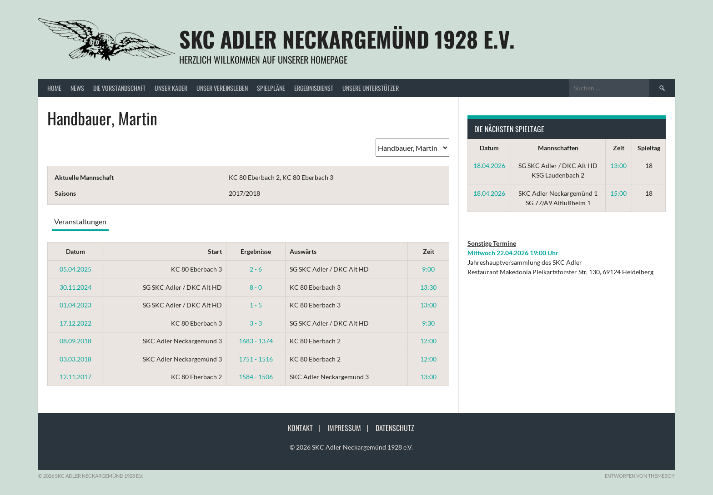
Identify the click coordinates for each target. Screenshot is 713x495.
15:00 (618, 193)
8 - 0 (256, 287)
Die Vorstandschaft (119, 88)
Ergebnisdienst (313, 88)
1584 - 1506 (256, 377)
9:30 (428, 323)
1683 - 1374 (256, 341)
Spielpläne (271, 88)
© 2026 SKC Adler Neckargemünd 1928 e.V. (351, 447)
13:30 (428, 287)
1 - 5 (256, 305)
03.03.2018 (75, 359)
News (77, 88)
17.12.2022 (75, 323)
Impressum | (350, 427)
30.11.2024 (75, 287)
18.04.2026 (489, 165)
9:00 (428, 269)
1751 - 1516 (256, 359)
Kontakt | (307, 427)
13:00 (428, 305)
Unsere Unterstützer (370, 88)
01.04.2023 (75, 305)
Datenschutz (395, 427)
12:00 (428, 341)
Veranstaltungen (80, 221)
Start (215, 251)
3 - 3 (256, 323)
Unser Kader (171, 88)
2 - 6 (256, 269)
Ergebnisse (256, 251)
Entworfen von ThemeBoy (640, 476)
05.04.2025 (75, 269)
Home (54, 88)
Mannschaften (558, 148)
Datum (75, 251)
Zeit (428, 251)
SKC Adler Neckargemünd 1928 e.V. (347, 39)
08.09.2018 (75, 341)
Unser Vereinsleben (222, 88)
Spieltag (649, 148)
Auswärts (303, 251)
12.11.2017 (75, 377)
